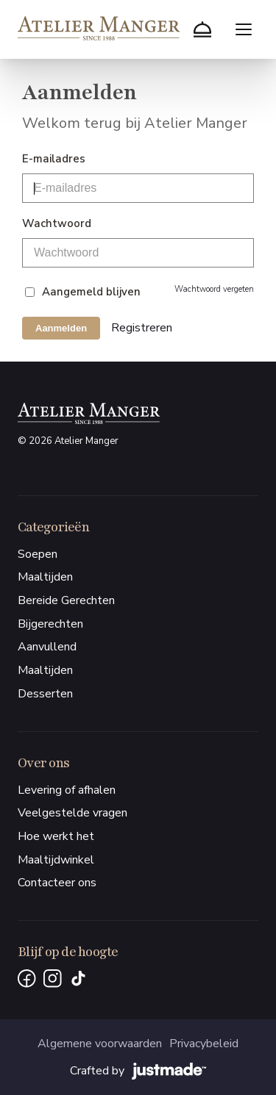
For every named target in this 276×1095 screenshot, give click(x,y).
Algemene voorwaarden (100, 1043)
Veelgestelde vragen (72, 813)
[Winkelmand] (202, 29)
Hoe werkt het (56, 836)
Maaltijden (45, 577)
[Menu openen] (243, 29)
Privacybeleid (203, 1043)
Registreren (141, 328)
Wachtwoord (56, 223)
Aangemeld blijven (91, 292)
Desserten (45, 694)
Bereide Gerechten (66, 600)
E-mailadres (53, 159)
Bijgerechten (50, 624)
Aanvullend (47, 647)
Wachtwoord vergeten (214, 289)
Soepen (37, 554)
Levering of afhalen (67, 790)
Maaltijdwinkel (56, 860)
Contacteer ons (57, 883)
